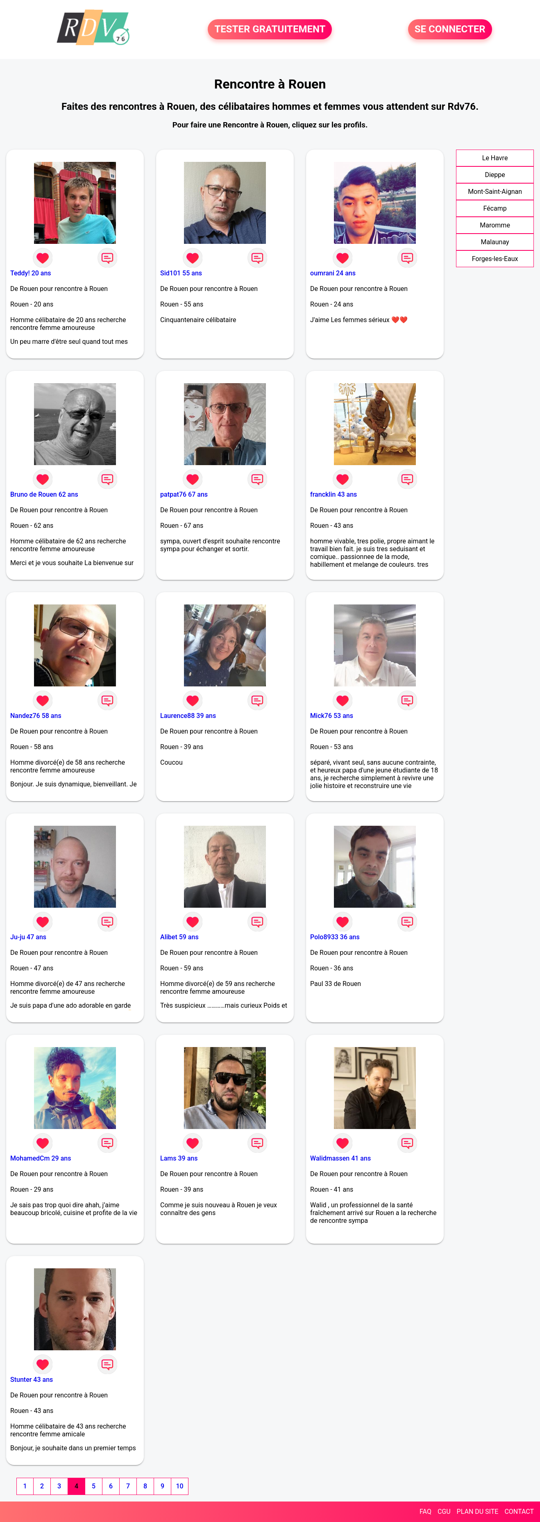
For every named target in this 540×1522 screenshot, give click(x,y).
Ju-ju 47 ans (28, 937)
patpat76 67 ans (184, 494)
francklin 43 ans (333, 494)
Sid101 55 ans (181, 273)
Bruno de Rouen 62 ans (44, 494)
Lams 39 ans (178, 1158)
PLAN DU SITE (478, 1511)
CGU (444, 1511)
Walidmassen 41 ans (340, 1158)
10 (179, 1486)
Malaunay (495, 242)
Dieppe (495, 175)
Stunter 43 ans (31, 1379)
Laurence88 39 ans (188, 716)
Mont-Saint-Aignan (495, 191)
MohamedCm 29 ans (40, 1158)
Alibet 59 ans (179, 937)
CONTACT (519, 1511)
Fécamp (494, 208)
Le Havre (495, 158)
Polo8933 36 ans (335, 937)
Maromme (495, 225)
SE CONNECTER (450, 29)
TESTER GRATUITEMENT (269, 29)
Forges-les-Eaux (495, 259)
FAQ (425, 1511)
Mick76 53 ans (331, 716)
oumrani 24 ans (333, 273)
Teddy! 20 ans (30, 273)
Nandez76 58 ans (35, 716)
